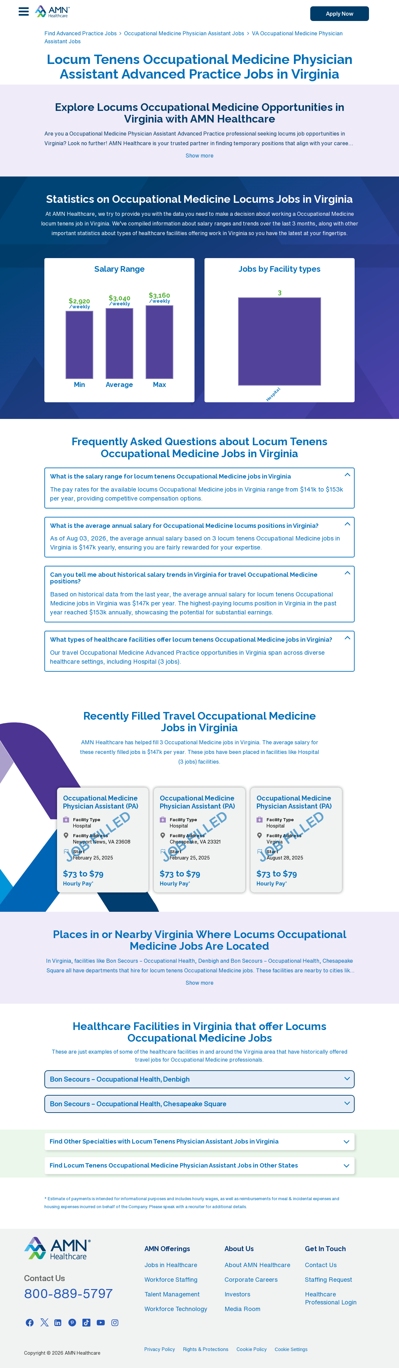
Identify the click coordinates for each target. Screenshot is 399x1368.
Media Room (243, 1309)
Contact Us (321, 1265)
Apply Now (339, 13)
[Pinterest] (72, 1322)
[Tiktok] (86, 1322)
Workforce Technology (176, 1309)
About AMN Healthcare (257, 1265)
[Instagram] (114, 1322)
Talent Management (172, 1294)
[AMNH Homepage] (52, 11)
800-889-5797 (68, 1293)
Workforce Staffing (170, 1279)
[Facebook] (29, 1322)
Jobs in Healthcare (170, 1265)
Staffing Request (328, 1279)
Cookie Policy (252, 1349)
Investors (237, 1294)
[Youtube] (100, 1322)
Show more (199, 155)
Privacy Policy (159, 1349)
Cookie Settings (291, 1349)
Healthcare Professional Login (331, 1298)
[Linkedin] (58, 1322)
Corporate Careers (251, 1279)
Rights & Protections (206, 1349)
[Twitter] (43, 1322)
